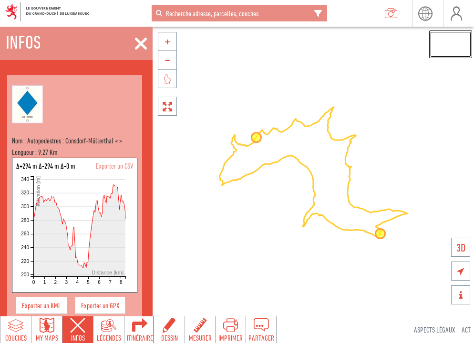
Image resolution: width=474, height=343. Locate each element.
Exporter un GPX (100, 305)
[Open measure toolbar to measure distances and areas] (200, 329)
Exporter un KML (41, 305)
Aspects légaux (434, 329)
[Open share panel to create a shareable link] (261, 329)
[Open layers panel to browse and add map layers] (15, 329)
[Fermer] (141, 43)
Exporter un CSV (114, 165)
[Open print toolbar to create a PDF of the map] (230, 329)
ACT (466, 329)
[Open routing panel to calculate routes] (139, 329)
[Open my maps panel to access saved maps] (46, 329)
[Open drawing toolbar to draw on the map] (169, 329)
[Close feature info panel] (77, 329)
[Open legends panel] (108, 329)
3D (460, 247)
